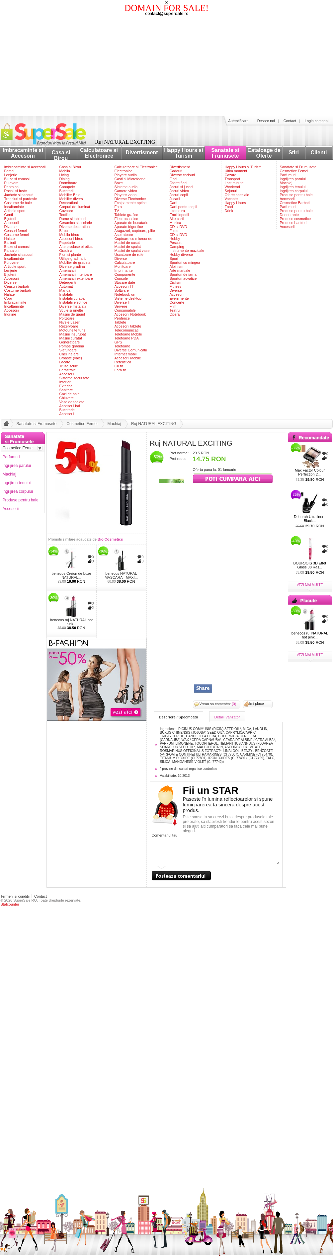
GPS (118, 342)
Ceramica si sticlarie (75, 223)
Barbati (10, 243)
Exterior (65, 386)
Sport (174, 258)
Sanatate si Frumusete (225, 153)
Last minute (234, 183)
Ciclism (175, 282)
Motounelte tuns (72, 330)
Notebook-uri (125, 294)
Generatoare (69, 342)
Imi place (256, 703)
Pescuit (176, 243)
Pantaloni (12, 187)
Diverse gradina (72, 266)
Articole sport (15, 211)
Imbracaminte (15, 302)
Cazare (230, 175)
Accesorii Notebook (130, 314)
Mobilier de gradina (75, 262)
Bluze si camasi (17, 179)
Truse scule (68, 366)
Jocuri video (179, 191)
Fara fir (120, 370)
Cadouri (176, 171)
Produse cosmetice (295, 219)
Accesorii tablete (128, 326)
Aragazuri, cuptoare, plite (135, 231)
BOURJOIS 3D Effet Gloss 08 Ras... (309, 565)
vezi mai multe (310, 585)
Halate (9, 239)
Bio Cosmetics (110, 539)
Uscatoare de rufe (129, 255)
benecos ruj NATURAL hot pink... (71, 622)
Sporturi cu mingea (185, 262)
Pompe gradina (71, 346)
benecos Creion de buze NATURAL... (71, 575)
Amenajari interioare (75, 274)
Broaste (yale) (70, 358)
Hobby (175, 239)
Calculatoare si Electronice (99, 153)
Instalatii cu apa (72, 298)
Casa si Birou (60, 155)
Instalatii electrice (73, 302)
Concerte (177, 302)
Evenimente (179, 298)
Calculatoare (125, 262)
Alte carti (177, 219)
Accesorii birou (71, 239)
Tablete (120, 322)
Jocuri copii (179, 195)
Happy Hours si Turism (183, 153)
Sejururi (231, 191)
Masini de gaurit (72, 314)
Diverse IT (123, 302)
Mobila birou (69, 235)
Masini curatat (70, 338)
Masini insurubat (72, 334)
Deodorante (289, 215)
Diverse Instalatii (72, 306)
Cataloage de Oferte (264, 153)
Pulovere (11, 183)
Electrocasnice (126, 219)
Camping (177, 247)
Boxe (119, 183)
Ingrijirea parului (293, 179)
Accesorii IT (124, 286)
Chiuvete (66, 398)
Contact (290, 121)
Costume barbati (17, 290)
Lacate (64, 362)
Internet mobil (126, 354)
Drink (229, 211)
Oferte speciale (237, 195)
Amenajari (67, 270)
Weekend (232, 187)
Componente (125, 274)
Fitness (175, 286)
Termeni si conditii (15, 896)
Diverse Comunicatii (131, 350)
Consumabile (125, 310)
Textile (64, 215)
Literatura (177, 211)
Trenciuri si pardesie (20, 199)
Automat (66, 286)
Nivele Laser (69, 322)
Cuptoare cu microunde (133, 239)
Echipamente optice (131, 203)
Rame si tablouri (72, 219)
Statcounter (10, 904)
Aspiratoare (124, 235)
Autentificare (238, 121)
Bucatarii (66, 191)
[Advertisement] (166, 66)
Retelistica (123, 362)
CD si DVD (178, 227)
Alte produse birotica (76, 247)
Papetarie (67, 243)
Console (121, 278)
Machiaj (286, 183)
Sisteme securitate (74, 378)
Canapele (67, 187)
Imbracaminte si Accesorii (23, 153)
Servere (121, 306)
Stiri (294, 152)
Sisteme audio (126, 187)
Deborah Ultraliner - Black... (310, 519)
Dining (64, 179)
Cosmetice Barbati (295, 203)
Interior (65, 382)
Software (122, 290)
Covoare (66, 211)
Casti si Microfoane (130, 179)
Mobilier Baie (70, 195)
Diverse (10, 227)
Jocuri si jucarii (182, 187)
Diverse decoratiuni (75, 227)
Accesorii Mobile (128, 358)
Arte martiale (180, 270)
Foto (118, 207)
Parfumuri (288, 175)
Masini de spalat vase (132, 251)
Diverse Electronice (130, 199)
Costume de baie (18, 203)
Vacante (231, 199)
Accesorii (11, 223)
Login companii (317, 121)
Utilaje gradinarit (72, 258)
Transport (232, 179)
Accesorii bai (69, 406)
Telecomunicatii (127, 330)
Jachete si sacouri (19, 195)
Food (229, 207)
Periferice (122, 318)
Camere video (126, 191)
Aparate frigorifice (129, 227)
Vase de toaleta (72, 402)
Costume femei (16, 235)
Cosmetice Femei (294, 171)
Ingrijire (10, 314)
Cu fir (119, 366)
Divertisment (142, 152)
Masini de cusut (127, 243)
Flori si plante (70, 255)
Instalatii (66, 294)
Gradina (65, 251)
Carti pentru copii (183, 207)
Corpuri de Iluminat (74, 207)
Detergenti (67, 282)
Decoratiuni (68, 203)
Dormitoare (68, 183)
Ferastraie (67, 370)
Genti (8, 215)
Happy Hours (235, 203)
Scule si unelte (71, 310)
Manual (65, 290)
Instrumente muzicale (187, 251)
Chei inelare (69, 354)
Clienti (319, 152)
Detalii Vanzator (227, 717)
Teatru (175, 310)
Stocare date (125, 282)
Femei (9, 171)
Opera (175, 314)
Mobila (64, 171)
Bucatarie (67, 410)
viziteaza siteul (233, 478)
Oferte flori (178, 183)
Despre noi (266, 121)
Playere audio (126, 175)
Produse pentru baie (296, 195)
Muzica (175, 223)
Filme (174, 231)
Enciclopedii (179, 215)
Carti (173, 203)
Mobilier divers (71, 199)
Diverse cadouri (182, 175)
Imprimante (124, 270)
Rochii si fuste (15, 191)
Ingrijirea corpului (294, 191)
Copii (8, 298)
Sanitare (66, 390)
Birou (63, 231)
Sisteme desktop (128, 298)
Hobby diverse (181, 255)
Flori (173, 179)
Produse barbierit (294, 223)
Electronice (123, 171)
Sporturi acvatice (183, 278)
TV (117, 211)
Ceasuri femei (15, 231)
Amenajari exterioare (76, 278)
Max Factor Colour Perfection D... (310, 472)
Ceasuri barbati (16, 286)
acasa (5, 425)
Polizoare (67, 318)
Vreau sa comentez (218, 704)
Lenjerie (10, 175)
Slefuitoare (68, 350)
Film (173, 306)
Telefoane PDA (127, 338)
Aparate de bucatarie (131, 223)
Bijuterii (10, 219)
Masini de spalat (128, 247)
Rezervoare (68, 326)
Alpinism (177, 266)
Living (64, 175)
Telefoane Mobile (128, 334)
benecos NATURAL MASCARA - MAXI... (121, 575)
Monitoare (123, 266)
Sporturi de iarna (183, 274)
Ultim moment (236, 171)
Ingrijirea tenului (293, 187)
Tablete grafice (126, 215)
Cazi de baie (69, 394)
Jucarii (175, 199)
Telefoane (122, 346)
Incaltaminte (14, 207)
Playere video (126, 195)
